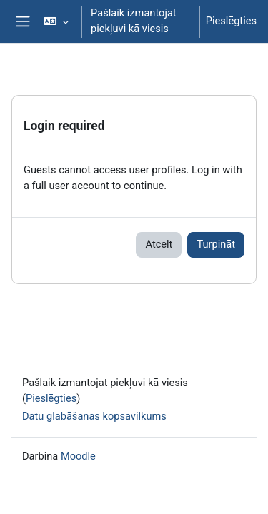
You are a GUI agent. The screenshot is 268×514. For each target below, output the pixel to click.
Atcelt (158, 244)
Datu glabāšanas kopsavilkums (94, 416)
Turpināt (216, 244)
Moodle (78, 456)
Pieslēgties (231, 20)
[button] (56, 21)
